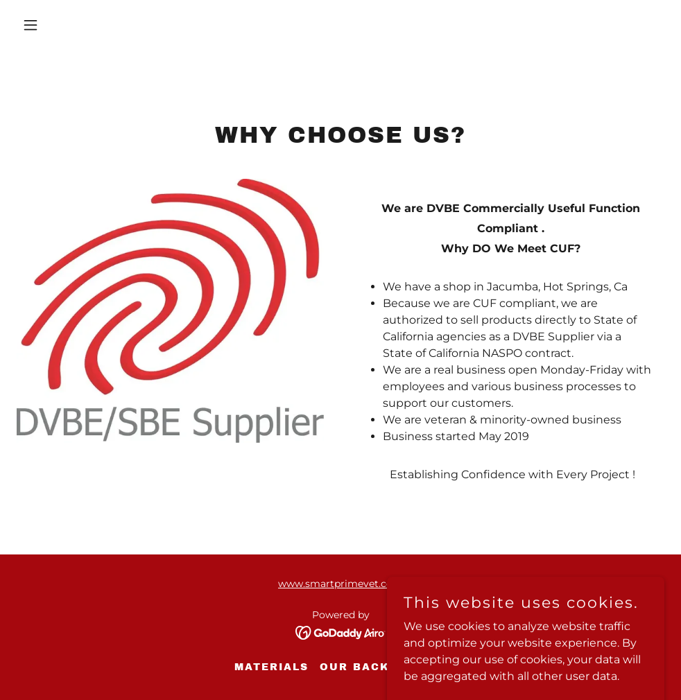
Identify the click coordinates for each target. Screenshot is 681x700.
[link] (340, 631)
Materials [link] (271, 667)
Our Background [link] (383, 667)
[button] (91, 25)
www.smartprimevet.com (340, 583)
